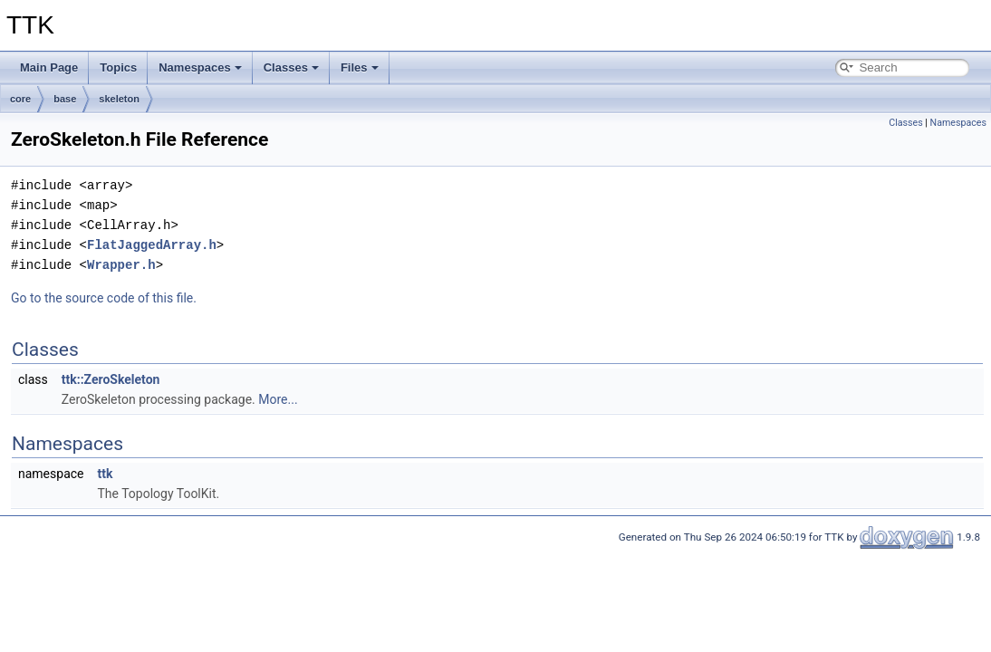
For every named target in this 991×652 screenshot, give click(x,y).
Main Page (49, 67)
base (64, 98)
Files (360, 67)
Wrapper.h (121, 264)
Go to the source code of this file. (104, 298)
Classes (291, 67)
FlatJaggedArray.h (151, 245)
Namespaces (200, 67)
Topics (118, 67)
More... (277, 399)
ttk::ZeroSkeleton (111, 379)
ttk (104, 473)
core (20, 98)
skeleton (119, 98)
